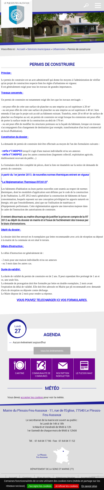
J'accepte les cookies (39, 486)
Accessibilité (88, 477)
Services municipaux (38, 49)
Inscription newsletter (63, 375)
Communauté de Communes (41, 375)
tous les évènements (52, 350)
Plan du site (43, 477)
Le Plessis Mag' (84, 373)
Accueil (21, 49)
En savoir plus (89, 486)
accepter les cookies (32, 397)
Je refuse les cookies (66, 486)
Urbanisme (59, 49)
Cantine (19, 373)
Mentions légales (65, 477)
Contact (27, 477)
